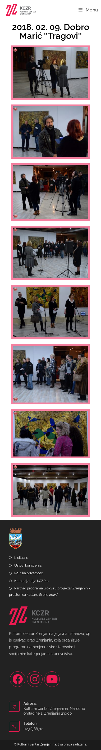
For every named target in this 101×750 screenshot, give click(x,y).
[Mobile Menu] (88, 9)
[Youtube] (52, 679)
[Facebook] (17, 679)
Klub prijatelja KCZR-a (31, 581)
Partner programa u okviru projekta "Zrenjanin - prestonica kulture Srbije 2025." (49, 591)
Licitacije (21, 558)
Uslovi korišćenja (28, 565)
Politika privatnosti (28, 573)
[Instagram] (35, 679)
